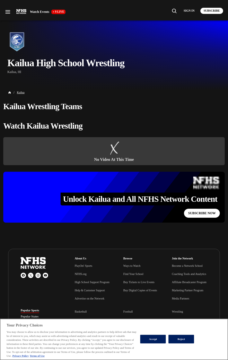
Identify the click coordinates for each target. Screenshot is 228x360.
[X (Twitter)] (30, 275)
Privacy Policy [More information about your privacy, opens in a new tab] (20, 355)
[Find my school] (174, 11)
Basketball (81, 311)
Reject (181, 339)
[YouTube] (45, 275)
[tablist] (41, 316)
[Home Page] (9, 92)
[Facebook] (23, 275)
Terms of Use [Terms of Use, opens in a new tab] (37, 355)
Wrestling (177, 311)
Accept (153, 339)
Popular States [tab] (29, 316)
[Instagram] (38, 275)
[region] (114, 339)
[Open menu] (7, 12)
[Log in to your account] (189, 11)
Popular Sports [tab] (30, 310)
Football (128, 311)
